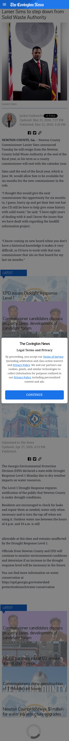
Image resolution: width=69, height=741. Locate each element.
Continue (34, 395)
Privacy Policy (21, 365)
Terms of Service (53, 356)
